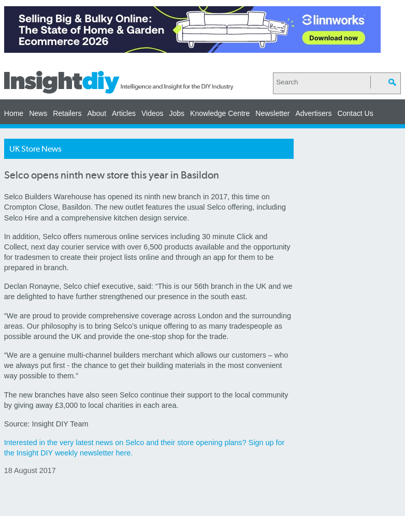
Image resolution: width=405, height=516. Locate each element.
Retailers (67, 113)
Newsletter (272, 113)
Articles (124, 113)
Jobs (177, 113)
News (38, 113)
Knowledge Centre (220, 113)
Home (13, 113)
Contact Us (355, 113)
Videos (152, 113)
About (96, 113)
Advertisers (313, 113)
